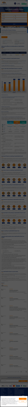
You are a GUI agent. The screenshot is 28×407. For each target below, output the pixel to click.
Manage (22, 401)
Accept (23, 398)
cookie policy (5, 403)
